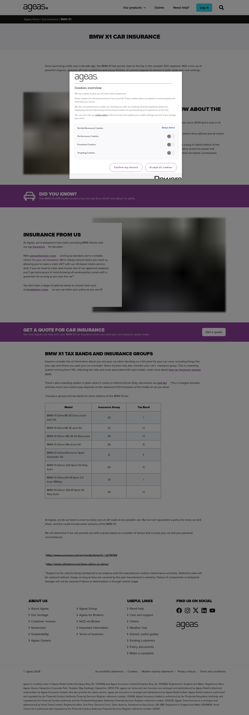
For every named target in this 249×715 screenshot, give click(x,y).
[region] (126, 125)
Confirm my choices (126, 167)
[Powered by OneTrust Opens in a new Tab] (167, 177)
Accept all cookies (161, 167)
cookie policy (101, 115)
